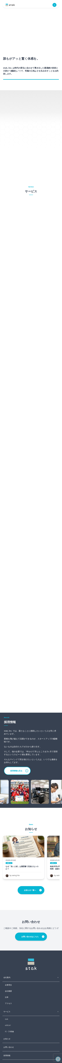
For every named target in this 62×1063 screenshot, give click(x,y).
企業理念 (8, 985)
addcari (8, 1025)
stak (6, 1019)
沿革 (6, 997)
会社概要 (8, 991)
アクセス (8, 1003)
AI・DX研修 (9, 1031)
